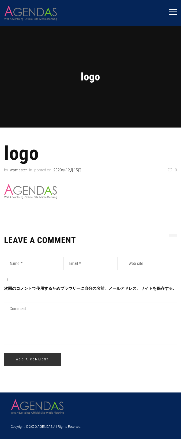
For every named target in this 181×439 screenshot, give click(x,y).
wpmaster (18, 170)
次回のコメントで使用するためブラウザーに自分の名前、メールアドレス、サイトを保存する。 (90, 288)
